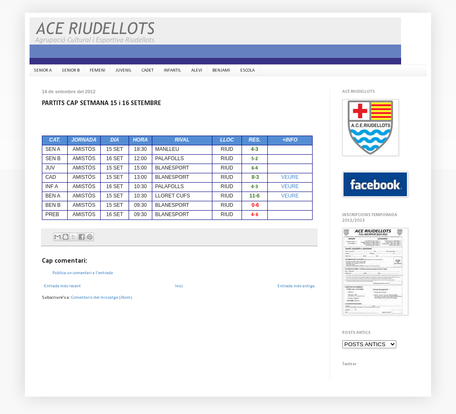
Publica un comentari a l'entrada (82, 273)
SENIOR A (43, 70)
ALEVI (196, 70)
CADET (148, 70)
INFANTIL (172, 70)
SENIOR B (71, 70)
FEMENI (97, 70)
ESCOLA (247, 70)
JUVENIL (123, 70)
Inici (179, 286)
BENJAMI (221, 70)
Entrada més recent (62, 286)
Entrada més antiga (296, 286)
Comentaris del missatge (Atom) (101, 297)
